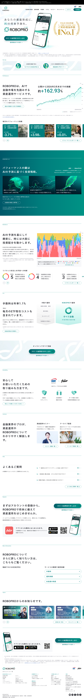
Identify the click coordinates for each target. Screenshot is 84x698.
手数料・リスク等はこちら (43, 53)
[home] (6, 9)
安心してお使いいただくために (21, 682)
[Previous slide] (4, 140)
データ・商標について (55, 684)
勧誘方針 (68, 675)
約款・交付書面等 (55, 678)
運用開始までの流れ (19, 681)
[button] (9, 117)
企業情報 (34, 682)
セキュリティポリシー (70, 691)
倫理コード (53, 677)
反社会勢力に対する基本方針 (72, 682)
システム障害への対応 (55, 681)
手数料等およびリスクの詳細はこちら (32, 662)
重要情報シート (69, 689)
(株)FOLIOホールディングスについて (39, 685)
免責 (52, 675)
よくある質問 (35, 675)
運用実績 (4, 677)
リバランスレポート (6, 681)
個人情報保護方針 (69, 678)
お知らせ (17, 678)
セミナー (17, 675)
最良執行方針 (69, 677)
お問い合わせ (35, 677)
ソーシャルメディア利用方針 (71, 681)
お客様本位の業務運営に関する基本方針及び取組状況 (73, 685)
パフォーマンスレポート (7, 682)
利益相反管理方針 (69, 679)
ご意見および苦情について (37, 678)
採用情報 (34, 684)
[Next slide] (7, 140)
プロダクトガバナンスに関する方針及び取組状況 (73, 687)
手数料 (4, 678)
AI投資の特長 (5, 675)
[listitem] (15, 130)
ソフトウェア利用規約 (55, 682)
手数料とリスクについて (56, 679)
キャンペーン (17, 677)
